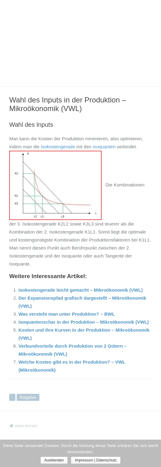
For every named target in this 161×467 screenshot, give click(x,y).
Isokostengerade (58, 146)
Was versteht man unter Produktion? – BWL (66, 314)
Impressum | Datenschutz (96, 460)
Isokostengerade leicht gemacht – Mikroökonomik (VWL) (80, 290)
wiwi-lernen (23, 425)
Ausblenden (54, 460)
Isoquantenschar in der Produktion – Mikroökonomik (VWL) (83, 322)
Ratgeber (28, 397)
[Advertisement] (80, 43)
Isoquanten (104, 146)
